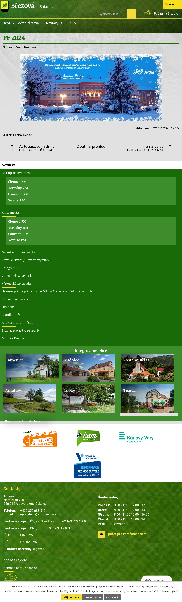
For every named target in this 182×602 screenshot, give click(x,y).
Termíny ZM (18, 188)
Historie (8, 307)
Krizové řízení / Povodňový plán (25, 260)
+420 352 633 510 (33, 510)
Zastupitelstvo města (17, 173)
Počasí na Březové (166, 13)
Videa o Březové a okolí (19, 276)
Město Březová (28, 23)
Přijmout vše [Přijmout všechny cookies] (71, 597)
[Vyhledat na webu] (112, 14)
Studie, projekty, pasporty (21, 330)
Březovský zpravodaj (17, 283)
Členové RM (17, 221)
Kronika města (12, 315)
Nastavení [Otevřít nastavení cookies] (112, 597)
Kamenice (14, 360)
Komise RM (17, 240)
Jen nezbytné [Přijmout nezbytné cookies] (93, 597)
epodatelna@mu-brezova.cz (40, 514)
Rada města (10, 212)
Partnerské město (15, 299)
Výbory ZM (16, 200)
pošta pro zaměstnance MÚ (128, 534)
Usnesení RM (18, 234)
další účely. (167, 586)
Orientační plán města (18, 252)
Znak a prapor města (17, 322)
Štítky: (8, 47)
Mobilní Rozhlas (13, 338)
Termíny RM (18, 227)
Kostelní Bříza (136, 360)
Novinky (52, 23)
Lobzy (69, 390)
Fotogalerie (10, 268)
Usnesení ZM (18, 194)
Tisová (129, 390)
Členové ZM (17, 182)
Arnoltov (13, 390)
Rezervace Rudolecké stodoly (27, 421)
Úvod (6, 23)
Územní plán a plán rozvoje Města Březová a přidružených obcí (48, 291)
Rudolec (71, 360)
